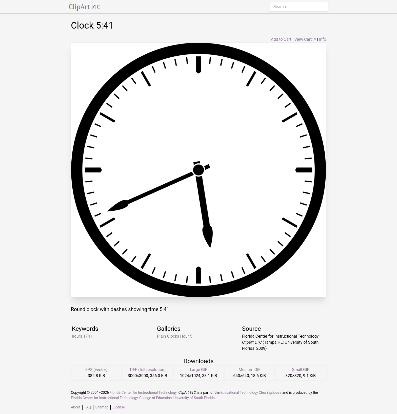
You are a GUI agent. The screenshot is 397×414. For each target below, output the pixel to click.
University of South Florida (194, 398)
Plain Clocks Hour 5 (174, 336)
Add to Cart (281, 39)
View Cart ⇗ (305, 39)
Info (322, 39)
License (119, 407)
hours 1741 (82, 336)
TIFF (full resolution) (147, 369)
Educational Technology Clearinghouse (251, 392)
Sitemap (101, 407)
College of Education (155, 398)
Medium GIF (249, 369)
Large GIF (198, 369)
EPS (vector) (96, 369)
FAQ (88, 407)
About (75, 407)
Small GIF (300, 369)
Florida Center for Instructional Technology (143, 392)
